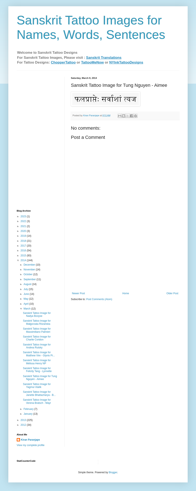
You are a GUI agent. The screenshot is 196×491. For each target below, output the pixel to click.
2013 (24, 420)
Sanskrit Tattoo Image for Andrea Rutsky (37, 346)
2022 (24, 221)
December (30, 264)
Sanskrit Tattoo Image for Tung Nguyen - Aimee (40, 378)
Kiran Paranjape (30, 439)
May (26, 298)
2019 (24, 235)
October (28, 274)
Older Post (172, 293)
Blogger (113, 472)
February (29, 409)
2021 (24, 226)
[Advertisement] (125, 260)
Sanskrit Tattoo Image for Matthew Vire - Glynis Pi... (39, 354)
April (26, 303)
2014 (24, 260)
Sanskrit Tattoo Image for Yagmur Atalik (37, 386)
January (28, 413)
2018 (24, 240)
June (27, 294)
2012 (24, 424)
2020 (24, 231)
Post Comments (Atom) (99, 299)
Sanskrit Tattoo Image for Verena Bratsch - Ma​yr (37, 401)
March (27, 308)
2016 (24, 250)
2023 (24, 216)
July (26, 289)
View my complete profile (30, 445)
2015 (24, 255)
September (30, 279)
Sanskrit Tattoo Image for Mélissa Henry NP (37, 362)
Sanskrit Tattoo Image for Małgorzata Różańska (37, 322)
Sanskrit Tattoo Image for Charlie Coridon (37, 338)
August (28, 284)
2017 (24, 245)
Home (125, 293)
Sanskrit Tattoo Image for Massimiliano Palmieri (37, 330)
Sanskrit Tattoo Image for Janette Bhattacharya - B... (39, 393)
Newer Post (78, 293)
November (30, 269)
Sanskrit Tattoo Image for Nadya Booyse (37, 314)
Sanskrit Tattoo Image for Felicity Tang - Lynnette (37, 370)
